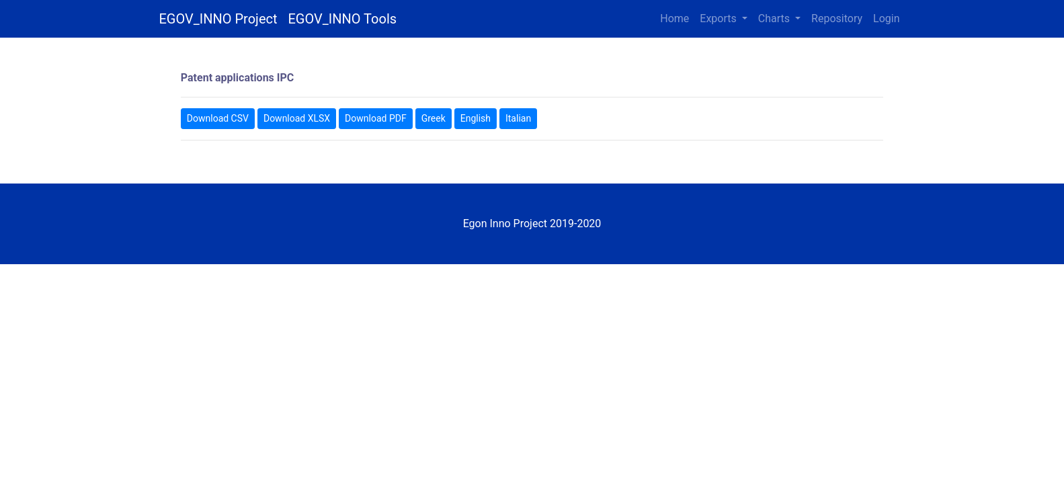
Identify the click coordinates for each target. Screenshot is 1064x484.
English (475, 118)
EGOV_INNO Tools (342, 19)
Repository (836, 18)
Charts (775, 18)
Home (674, 18)
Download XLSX (296, 118)
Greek (433, 118)
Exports (719, 18)
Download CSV (218, 118)
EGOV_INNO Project (218, 19)
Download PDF (376, 118)
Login (886, 18)
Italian (518, 118)
